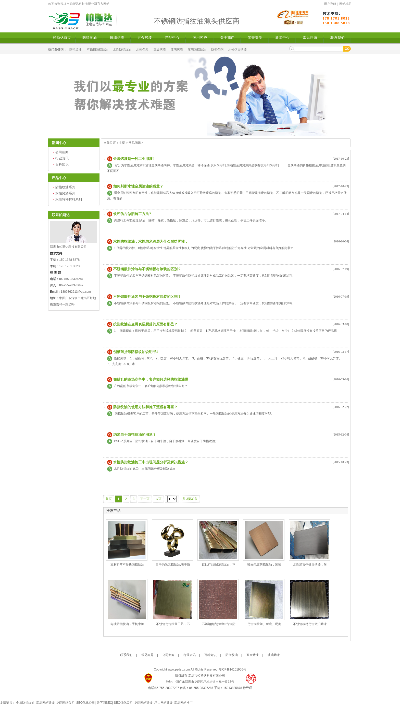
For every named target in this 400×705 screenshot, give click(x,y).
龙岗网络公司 (65, 702)
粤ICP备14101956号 (232, 669)
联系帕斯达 (61, 215)
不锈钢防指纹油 (97, 49)
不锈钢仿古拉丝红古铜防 (218, 624)
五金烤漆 (145, 38)
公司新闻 (62, 152)
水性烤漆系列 (65, 193)
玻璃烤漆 (117, 38)
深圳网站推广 (183, 702)
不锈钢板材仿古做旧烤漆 (310, 624)
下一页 (144, 499)
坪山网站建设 (163, 702)
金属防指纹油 (25, 702)
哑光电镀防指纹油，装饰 (264, 564)
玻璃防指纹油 (197, 49)
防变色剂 (217, 49)
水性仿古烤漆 (237, 49)
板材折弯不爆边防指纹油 (127, 564)
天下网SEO (104, 702)
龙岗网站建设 (143, 702)
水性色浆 (142, 49)
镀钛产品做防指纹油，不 (218, 564)
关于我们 (227, 38)
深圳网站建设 (45, 702)
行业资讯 (62, 158)
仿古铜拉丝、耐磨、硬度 (264, 624)
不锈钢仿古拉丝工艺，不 (173, 624)
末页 (158, 499)
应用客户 (200, 38)
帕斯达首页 (62, 38)
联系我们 (337, 38)
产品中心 (172, 38)
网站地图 (345, 4)
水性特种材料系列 (68, 199)
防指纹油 (89, 38)
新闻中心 (282, 38)
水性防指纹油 (122, 49)
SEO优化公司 (85, 702)
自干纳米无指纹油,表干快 (173, 564)
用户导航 (330, 4)
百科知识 (62, 164)
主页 (122, 143)
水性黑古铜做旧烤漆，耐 (310, 564)
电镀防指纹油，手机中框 (127, 624)
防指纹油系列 (65, 187)
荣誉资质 (255, 38)
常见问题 (310, 38)
